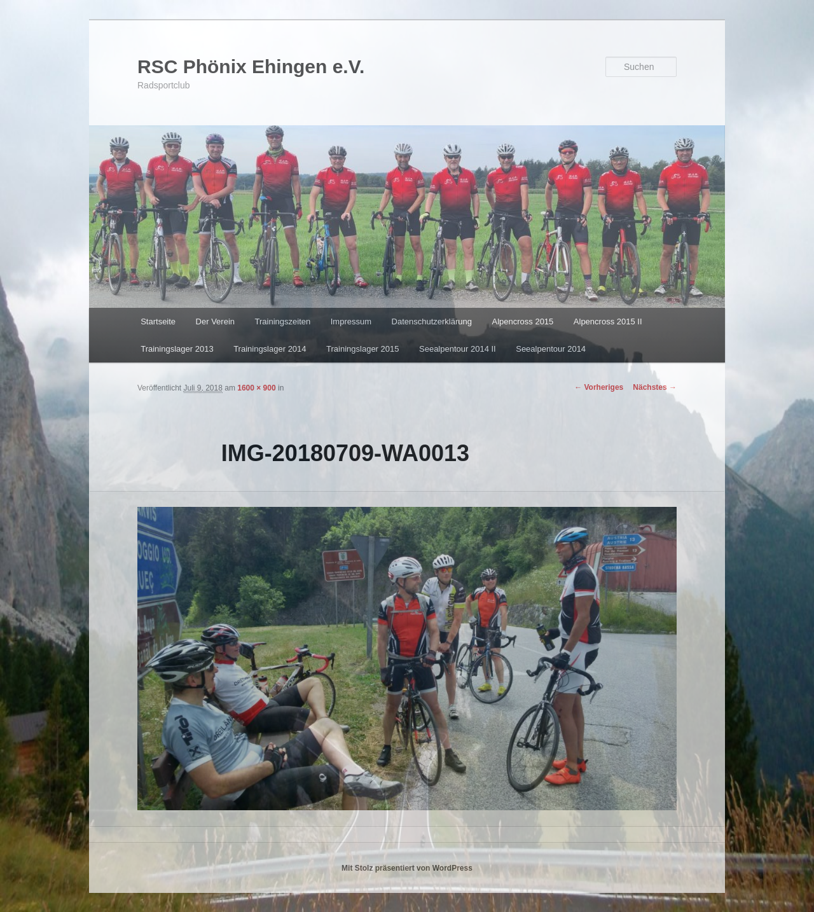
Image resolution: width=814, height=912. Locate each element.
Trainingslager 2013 (177, 349)
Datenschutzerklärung (432, 321)
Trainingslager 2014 (269, 349)
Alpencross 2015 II (608, 321)
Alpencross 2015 (522, 321)
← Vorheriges (598, 387)
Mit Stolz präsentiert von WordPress (407, 868)
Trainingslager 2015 (362, 349)
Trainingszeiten (283, 321)
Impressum (351, 321)
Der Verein (215, 321)
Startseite (158, 321)
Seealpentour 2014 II (457, 349)
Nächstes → (655, 387)
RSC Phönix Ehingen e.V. (250, 66)
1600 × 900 (256, 387)
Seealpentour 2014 (551, 349)
